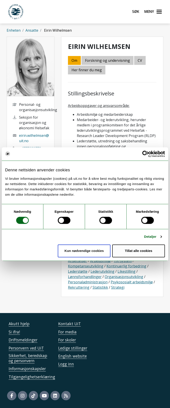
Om (74, 60)
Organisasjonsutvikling (124, 276)
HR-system (123, 260)
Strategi (117, 287)
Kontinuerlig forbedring (126, 266)
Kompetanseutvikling (85, 266)
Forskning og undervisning (107, 60)
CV (140, 60)
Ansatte (31, 30)
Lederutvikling (102, 271)
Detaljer (150, 237)
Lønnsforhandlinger (85, 276)
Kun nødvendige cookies (84, 251)
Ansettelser (77, 260)
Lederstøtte (77, 271)
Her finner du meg (86, 70)
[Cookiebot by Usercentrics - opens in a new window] (145, 154)
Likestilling (126, 271)
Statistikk (100, 287)
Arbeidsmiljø (100, 260)
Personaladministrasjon (88, 282)
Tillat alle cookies (138, 251)
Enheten (14, 30)
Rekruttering (78, 287)
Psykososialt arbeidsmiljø (132, 282)
